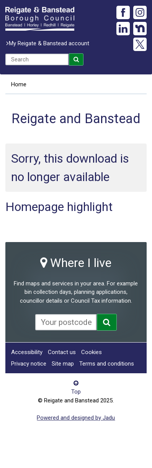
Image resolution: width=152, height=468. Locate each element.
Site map (63, 363)
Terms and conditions (106, 363)
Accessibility (26, 352)
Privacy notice (28, 363)
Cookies (91, 352)
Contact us (62, 352)
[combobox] (37, 59)
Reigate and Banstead (39, 19)
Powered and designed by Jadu (76, 417)
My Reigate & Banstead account (49, 43)
